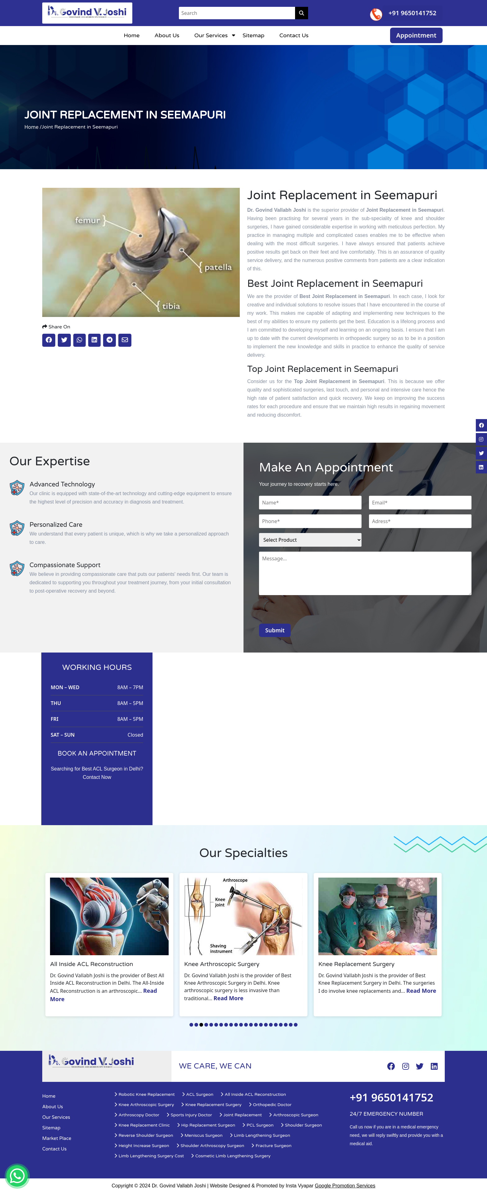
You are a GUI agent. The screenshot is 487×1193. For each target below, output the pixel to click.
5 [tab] (211, 1025)
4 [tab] (206, 1025)
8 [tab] (226, 1025)
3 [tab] (201, 1025)
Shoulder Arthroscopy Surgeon (210, 1145)
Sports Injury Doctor (189, 1115)
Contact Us (293, 35)
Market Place (56, 1138)
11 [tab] (241, 1025)
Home (131, 35)
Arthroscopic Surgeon (293, 1115)
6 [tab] (216, 1025)
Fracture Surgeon (271, 1145)
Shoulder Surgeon (301, 1125)
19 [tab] (281, 1025)
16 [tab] (266, 1025)
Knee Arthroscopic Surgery (144, 1104)
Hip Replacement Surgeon (206, 1125)
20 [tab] (286, 1025)
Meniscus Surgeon (201, 1135)
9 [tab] (231, 1025)
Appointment (416, 35)
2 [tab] (196, 1025)
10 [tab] (236, 1025)
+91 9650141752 (412, 13)
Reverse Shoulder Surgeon (143, 1135)
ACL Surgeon (197, 1094)
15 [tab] (261, 1025)
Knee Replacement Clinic (142, 1125)
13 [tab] (251, 1025)
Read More (231, 998)
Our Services (211, 35)
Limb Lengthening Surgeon (260, 1135)
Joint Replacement (240, 1115)
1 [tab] (191, 1025)
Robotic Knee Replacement (144, 1094)
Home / (33, 127)
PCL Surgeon (257, 1125)
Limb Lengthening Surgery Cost (149, 1156)
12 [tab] (246, 1025)
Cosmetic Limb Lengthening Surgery (231, 1156)
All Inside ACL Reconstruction (253, 1094)
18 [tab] (276, 1025)
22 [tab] (296, 1025)
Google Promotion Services (345, 1185)
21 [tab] (291, 1025)
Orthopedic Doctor (270, 1104)
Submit (274, 630)
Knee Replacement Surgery (211, 1104)
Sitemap (253, 35)
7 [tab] (221, 1025)
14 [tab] (256, 1025)
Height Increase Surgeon (141, 1145)
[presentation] (306, 611)
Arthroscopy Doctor (136, 1115)
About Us (166, 35)
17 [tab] (271, 1025)
